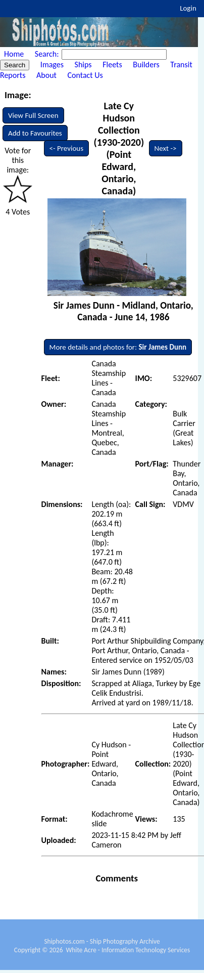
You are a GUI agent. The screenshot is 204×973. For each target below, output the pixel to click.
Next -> (166, 148)
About (46, 75)
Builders (146, 64)
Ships (83, 64)
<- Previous (66, 148)
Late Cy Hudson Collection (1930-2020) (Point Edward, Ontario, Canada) (118, 148)
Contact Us (85, 75)
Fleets (112, 64)
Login (188, 8)
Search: (48, 54)
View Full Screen (33, 115)
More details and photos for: (118, 347)
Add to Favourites (35, 133)
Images (52, 64)
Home (14, 54)
